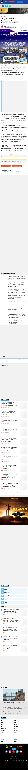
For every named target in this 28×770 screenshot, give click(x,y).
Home (2, 16)
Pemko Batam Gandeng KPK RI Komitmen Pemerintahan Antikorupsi (9, 413)
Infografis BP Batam (17, 166)
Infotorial (3, 734)
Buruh (15, 724)
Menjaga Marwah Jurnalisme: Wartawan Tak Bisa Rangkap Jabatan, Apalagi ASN (14, 712)
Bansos (2, 722)
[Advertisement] (14, 96)
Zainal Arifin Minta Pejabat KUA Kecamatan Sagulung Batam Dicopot (9, 458)
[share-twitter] (6, 6)
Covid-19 (6, 595)
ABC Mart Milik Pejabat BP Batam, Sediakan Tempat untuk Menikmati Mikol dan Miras (10, 476)
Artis (2, 720)
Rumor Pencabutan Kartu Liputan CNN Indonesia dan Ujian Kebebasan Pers (14, 703)
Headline (9, 166)
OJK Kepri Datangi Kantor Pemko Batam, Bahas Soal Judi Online (14, 172)
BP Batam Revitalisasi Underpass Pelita (9, 421)
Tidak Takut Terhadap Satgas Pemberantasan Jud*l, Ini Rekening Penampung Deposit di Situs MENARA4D (11, 611)
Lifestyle (3, 736)
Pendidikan (7, 592)
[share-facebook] (3, 6)
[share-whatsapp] (10, 6)
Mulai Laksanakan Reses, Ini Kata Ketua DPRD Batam (10, 430)
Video (5, 599)
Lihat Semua (14, 493)
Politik (5, 589)
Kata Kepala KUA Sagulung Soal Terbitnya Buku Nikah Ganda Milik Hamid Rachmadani (10, 440)
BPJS (15, 720)
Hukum (15, 732)
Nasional (16, 736)
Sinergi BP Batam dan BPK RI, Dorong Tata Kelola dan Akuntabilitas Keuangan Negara (9, 404)
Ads (14, 748)
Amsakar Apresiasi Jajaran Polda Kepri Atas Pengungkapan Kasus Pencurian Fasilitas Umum (9, 485)
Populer (20, 2)
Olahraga (3, 738)
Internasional (17, 734)
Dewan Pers (3, 728)
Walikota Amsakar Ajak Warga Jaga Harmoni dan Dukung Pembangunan (9, 449)
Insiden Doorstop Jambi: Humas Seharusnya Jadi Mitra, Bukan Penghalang (14, 707)
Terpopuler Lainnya (14, 654)
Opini (15, 738)
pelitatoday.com (9, 67)
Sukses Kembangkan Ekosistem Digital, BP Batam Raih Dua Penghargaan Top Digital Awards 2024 (10, 620)
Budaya (2, 724)
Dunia (15, 728)
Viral (5, 602)
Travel (15, 739)
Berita (15, 722)
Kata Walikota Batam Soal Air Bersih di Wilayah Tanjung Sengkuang (8, 467)
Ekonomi (3, 730)
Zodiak (15, 741)
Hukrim (2, 732)
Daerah (3, 166)
